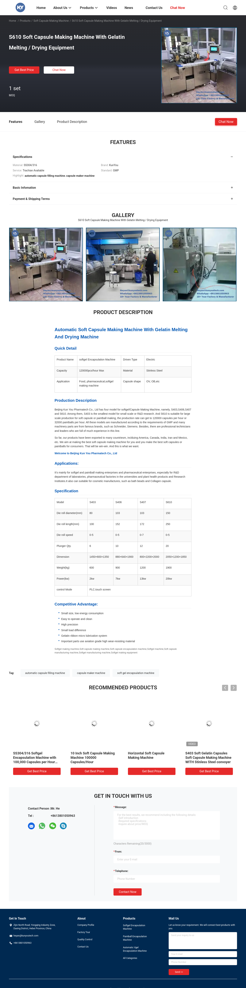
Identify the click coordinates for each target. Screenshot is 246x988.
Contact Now (127, 892)
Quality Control (84, 939)
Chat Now (59, 70)
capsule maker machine (91, 673)
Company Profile (85, 925)
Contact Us (83, 946)
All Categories (130, 958)
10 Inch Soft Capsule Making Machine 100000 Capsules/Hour (93, 757)
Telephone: (121, 871)
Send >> (179, 972)
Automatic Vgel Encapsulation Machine (135, 949)
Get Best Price (24, 70)
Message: (121, 807)
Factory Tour (83, 932)
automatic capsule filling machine (45, 673)
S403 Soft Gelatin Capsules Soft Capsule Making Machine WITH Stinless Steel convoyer (208, 757)
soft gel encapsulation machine (135, 673)
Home (12, 20)
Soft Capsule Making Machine (51, 20)
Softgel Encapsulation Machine (134, 927)
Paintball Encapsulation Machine (135, 938)
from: (118, 851)
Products (25, 20)
